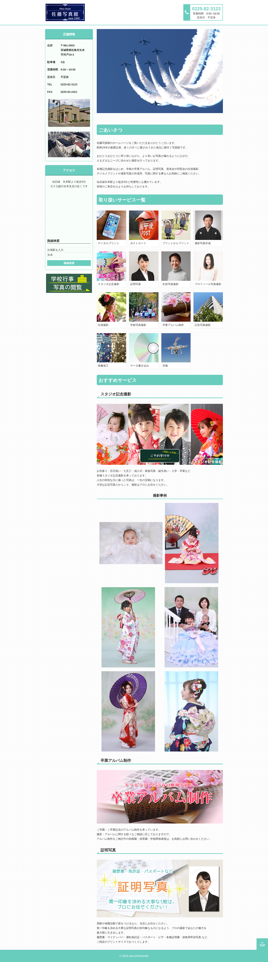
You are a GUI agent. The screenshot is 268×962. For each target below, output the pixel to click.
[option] (160, 71)
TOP (262, 945)
